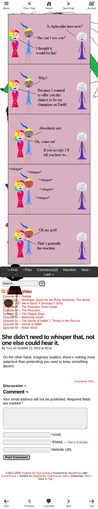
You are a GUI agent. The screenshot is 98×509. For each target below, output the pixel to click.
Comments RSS (84, 381)
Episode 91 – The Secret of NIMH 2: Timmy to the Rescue (41, 321)
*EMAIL (69, 442)
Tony (9, 348)
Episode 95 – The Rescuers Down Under (30, 307)
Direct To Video (19, 291)
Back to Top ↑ (46, 478)
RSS (87, 475)
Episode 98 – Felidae (17, 296)
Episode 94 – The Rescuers (21, 310)
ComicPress (8, 475)
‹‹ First (12, 270)
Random (69, 270)
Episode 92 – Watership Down (23, 317)
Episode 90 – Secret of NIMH (22, 324)
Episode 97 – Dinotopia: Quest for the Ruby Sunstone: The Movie (46, 300)
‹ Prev (27, 270)
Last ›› (49, 274)
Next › (86, 270)
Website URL (61, 450)
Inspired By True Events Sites (51, 475)
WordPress (75, 472)
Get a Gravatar (78, 442)
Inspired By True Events (36, 472)
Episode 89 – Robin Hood (20, 328)
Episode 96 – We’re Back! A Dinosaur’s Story (33, 303)
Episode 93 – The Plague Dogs (24, 314)
